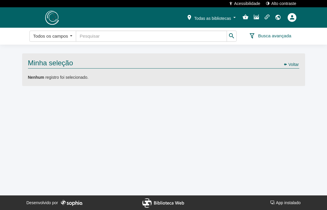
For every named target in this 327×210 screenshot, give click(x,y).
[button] (211, 17)
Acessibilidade (244, 3)
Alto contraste (281, 3)
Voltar (291, 64)
